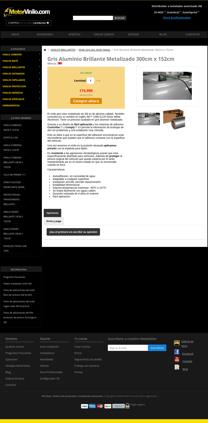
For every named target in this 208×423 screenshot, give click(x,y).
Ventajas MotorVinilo (17, 367)
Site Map (46, 397)
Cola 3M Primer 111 (14, 174)
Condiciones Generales (90, 397)
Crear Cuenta (82, 348)
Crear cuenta (104, 34)
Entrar (133, 34)
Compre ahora (86, 101)
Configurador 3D (50, 379)
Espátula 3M (10, 137)
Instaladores (47, 354)
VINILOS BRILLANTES (21, 67)
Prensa (78, 373)
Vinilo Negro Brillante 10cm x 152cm (13, 216)
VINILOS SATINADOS (21, 73)
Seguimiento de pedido (88, 360)
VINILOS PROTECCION (21, 86)
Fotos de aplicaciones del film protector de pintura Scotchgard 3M (19, 317)
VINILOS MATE (21, 60)
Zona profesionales (177, 18)
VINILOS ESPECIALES (21, 99)
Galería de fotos (14, 379)
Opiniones (52, 213)
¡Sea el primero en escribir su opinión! (73, 232)
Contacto (193, 34)
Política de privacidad (64, 397)
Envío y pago (53, 221)
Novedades (45, 34)
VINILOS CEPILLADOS (21, 80)
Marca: (52, 63)
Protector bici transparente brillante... (11, 199)
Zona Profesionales (51, 373)
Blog (163, 34)
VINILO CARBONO (21, 54)
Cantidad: (80, 80)
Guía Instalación (49, 348)
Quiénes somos (14, 348)
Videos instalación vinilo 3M (17, 283)
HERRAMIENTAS (11, 105)
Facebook (187, 353)
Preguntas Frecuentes (18, 354)
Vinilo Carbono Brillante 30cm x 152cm (13, 162)
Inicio (15, 34)
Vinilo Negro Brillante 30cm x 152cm (13, 233)
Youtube (187, 361)
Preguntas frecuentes (14, 277)
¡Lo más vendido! (21, 118)
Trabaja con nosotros (86, 367)
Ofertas (74, 34)
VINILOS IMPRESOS (21, 92)
